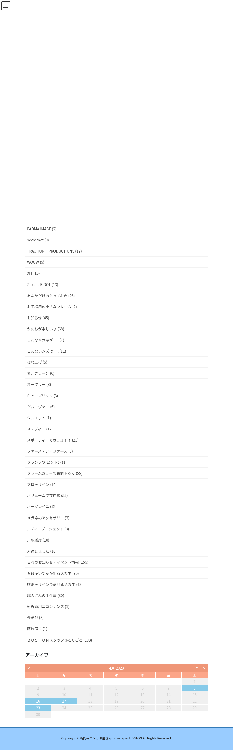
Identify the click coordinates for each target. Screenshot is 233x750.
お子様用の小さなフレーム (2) (52, 306)
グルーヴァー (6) (41, 406)
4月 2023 (116, 668)
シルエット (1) (39, 417)
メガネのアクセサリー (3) (48, 517)
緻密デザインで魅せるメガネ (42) (55, 584)
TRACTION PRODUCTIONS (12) (54, 251)
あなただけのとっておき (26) (51, 295)
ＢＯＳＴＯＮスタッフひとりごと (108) (59, 640)
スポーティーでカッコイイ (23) (52, 440)
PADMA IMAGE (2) (41, 228)
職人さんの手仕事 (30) (45, 595)
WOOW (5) (35, 262)
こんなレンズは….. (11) (46, 351)
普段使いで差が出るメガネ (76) (53, 573)
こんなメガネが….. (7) (45, 340)
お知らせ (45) (38, 317)
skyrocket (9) (38, 240)
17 (64, 701)
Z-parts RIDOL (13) (42, 284)
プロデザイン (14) (42, 484)
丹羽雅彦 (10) (38, 540)
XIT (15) (33, 273)
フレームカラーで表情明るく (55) (54, 473)
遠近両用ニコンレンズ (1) (48, 606)
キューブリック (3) (42, 395)
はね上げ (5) (37, 362)
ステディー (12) (40, 428)
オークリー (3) (39, 384)
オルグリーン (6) (41, 373)
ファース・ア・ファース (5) (50, 451)
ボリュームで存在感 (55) (47, 495)
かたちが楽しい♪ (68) (45, 328)
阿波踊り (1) (37, 628)
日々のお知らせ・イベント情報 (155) (57, 562)
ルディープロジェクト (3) (48, 528)
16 (38, 701)
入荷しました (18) (42, 551)
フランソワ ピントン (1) (47, 462)
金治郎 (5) (35, 617)
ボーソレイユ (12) (42, 506)
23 (38, 707)
